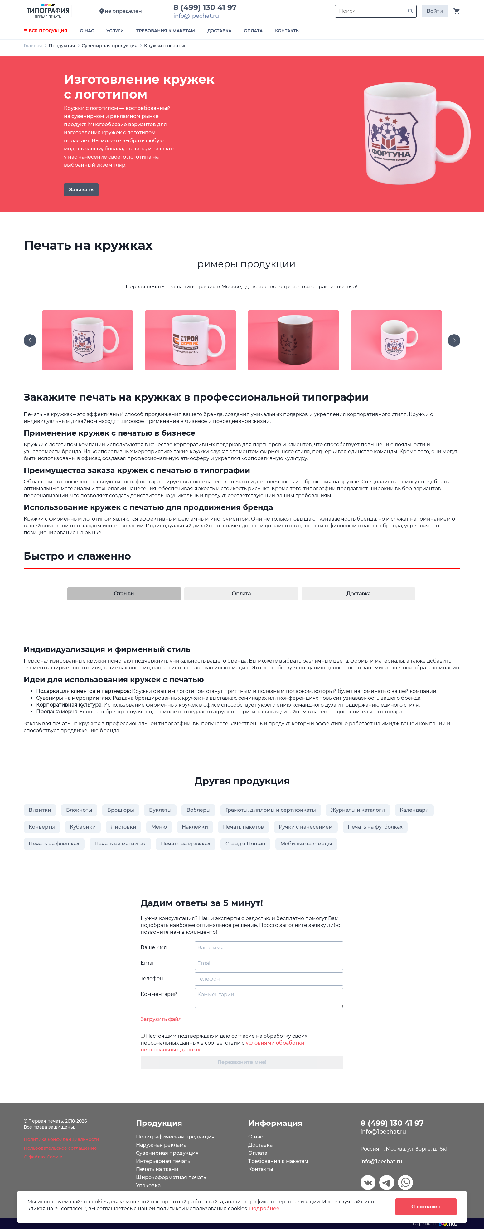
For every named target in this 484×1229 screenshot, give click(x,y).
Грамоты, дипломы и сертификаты (270, 810)
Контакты (260, 1169)
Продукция (62, 45)
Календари (414, 810)
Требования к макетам (278, 1161)
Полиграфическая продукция (175, 1137)
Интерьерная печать (163, 1161)
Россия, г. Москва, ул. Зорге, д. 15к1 (404, 1149)
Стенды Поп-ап (245, 844)
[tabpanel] (242, 134)
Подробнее (264, 1209)
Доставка (260, 1145)
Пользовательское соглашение (60, 1148)
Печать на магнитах (120, 844)
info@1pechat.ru (381, 1161)
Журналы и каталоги (358, 810)
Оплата (257, 1153)
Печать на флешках (54, 844)
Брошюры (120, 810)
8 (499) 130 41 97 (207, 7)
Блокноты (79, 810)
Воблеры (198, 810)
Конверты (42, 827)
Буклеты (160, 810)
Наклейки (195, 827)
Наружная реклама (161, 1145)
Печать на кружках (186, 844)
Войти (435, 11)
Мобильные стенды (306, 844)
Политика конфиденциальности (61, 1139)
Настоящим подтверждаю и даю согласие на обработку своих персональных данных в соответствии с (224, 1043)
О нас (255, 1137)
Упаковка (148, 1185)
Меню (159, 827)
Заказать (81, 190)
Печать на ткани (157, 1169)
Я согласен (426, 1207)
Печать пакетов (243, 827)
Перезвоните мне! (242, 1062)
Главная (33, 45)
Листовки (123, 827)
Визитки (40, 810)
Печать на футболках (375, 827)
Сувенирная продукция (110, 45)
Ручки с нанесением (306, 827)
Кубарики (83, 827)
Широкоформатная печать (171, 1177)
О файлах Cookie (43, 1157)
